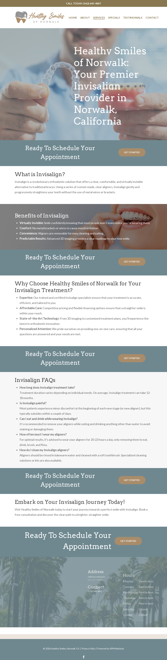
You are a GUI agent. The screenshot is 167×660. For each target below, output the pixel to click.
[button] (131, 152)
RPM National (117, 648)
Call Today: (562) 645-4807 (83, 3)
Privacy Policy (88, 648)
